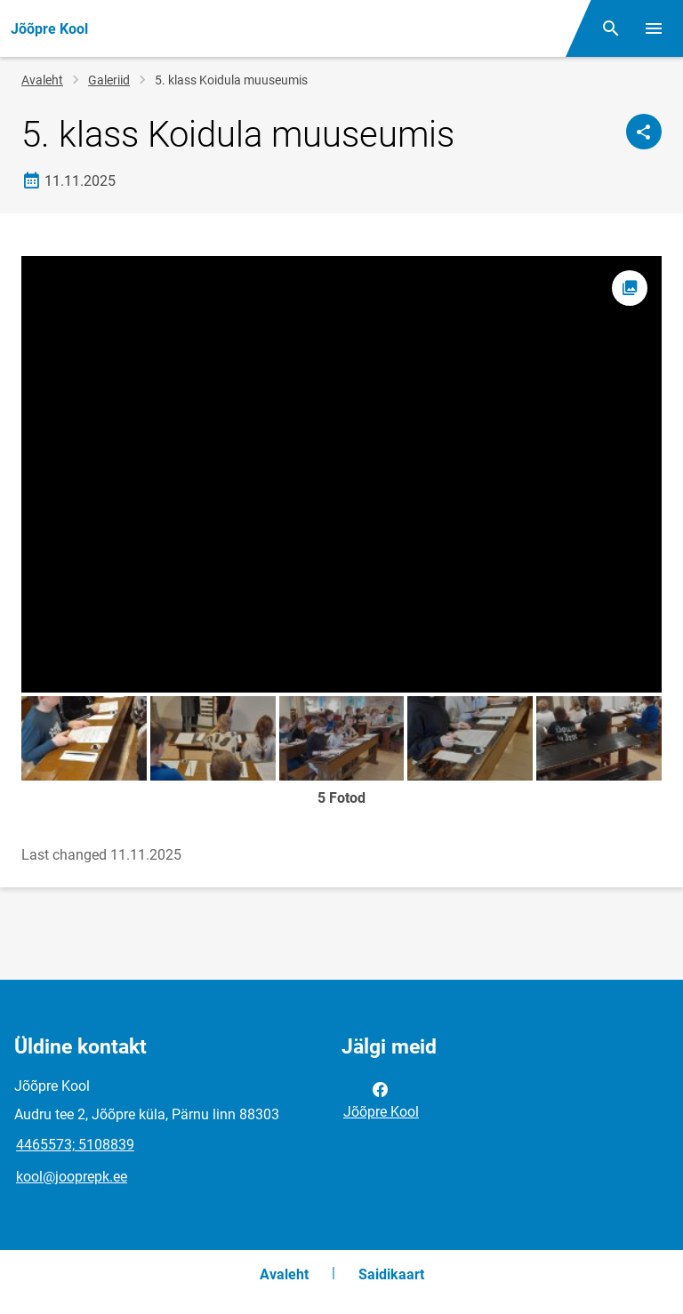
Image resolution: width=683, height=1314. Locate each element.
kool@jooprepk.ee (71, 1176)
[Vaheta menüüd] (653, 28)
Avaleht (42, 80)
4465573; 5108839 (75, 1144)
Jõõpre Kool (381, 1099)
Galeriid (109, 80)
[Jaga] (644, 131)
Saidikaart (391, 1274)
